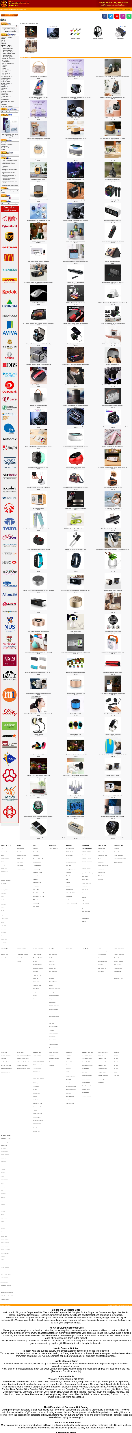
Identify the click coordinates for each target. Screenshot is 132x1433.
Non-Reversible (4, 864)
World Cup (51, 1006)
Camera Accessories (119, 925)
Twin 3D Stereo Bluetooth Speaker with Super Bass (75, 323)
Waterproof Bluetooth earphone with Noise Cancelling (38, 344)
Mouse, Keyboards (86, 872)
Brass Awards (20, 847)
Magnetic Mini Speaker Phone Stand (75, 179)
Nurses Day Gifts (118, 857)
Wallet (34, 957)
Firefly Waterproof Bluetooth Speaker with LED (76, 755)
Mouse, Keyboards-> (8, 63)
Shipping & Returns (6, 144)
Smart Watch (52, 987)
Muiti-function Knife (37, 1034)
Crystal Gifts (4, 1131)
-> (6, 45)
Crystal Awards (21, 850)
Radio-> (4, 66)
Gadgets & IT (12, 9)
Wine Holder (36, 889)
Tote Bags (3, 1101)
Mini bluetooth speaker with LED (112, 179)
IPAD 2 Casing (4, 1070)
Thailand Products (5, 1176)
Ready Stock (20, 997)
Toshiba (2, 1121)
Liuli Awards (20, 857)
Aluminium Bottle (70, 847)
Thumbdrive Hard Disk (87, 997)
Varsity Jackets (4, 859)
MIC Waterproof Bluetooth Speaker (75, 816)
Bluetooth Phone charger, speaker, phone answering (75, 775)
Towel (2, 901)
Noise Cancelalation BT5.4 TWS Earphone (113, 159)
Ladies (51, 947)
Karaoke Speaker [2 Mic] (113, 200)
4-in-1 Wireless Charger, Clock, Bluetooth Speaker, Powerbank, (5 (38, 323)
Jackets (2, 852)
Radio (83, 885)
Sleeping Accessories (103, 1014)
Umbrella (116, 997)
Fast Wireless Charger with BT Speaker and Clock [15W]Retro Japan (112, 76)
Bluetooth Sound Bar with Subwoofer (75, 282)
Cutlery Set (52, 933)
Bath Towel (3, 903)
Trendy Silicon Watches (38, 1016)
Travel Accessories (103, 997)
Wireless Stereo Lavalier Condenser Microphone (113, 241)
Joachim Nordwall (5, 1154)
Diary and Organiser (71, 1004)
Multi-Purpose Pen (102, 935)
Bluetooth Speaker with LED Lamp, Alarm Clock (38, 775)
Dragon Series (4, 1090)
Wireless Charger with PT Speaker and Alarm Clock (112, 97)
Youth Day (100, 869)
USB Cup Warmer (6, 70)
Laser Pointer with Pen (22, 925)
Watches (51, 979)
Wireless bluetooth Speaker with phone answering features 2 (38, 816)
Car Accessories (53, 925)
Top (1, 9)
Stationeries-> (5, 99)
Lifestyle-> (4, 85)
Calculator (68, 999)
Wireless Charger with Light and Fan (75, 302)
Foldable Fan (52, 935)
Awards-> (4, 39)
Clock (50, 928)
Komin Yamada (4, 1156)
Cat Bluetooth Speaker (75, 631)
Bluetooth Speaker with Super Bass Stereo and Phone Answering (38, 590)
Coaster (35, 930)
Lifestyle (51, 920)
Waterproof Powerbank (6, 1009)
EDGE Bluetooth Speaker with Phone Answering (112, 816)
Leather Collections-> (7, 83)
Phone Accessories (119, 920)
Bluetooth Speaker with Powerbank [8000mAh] (113, 282)
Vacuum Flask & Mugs (71, 886)
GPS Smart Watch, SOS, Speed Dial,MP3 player (112, 837)
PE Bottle (68, 874)
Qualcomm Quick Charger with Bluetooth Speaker (76, 446)
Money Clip (35, 943)
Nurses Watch (52, 984)
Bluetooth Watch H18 (75, 734)
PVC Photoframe (37, 1009)
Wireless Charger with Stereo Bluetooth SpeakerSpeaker (75, 364)
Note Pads (68, 1026)
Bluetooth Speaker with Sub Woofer (38, 405)
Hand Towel (3, 911)
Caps (2, 847)
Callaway (3, 1083)
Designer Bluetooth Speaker (112, 775)
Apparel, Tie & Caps (6, 845)
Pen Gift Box (101, 938)
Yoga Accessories (53, 992)
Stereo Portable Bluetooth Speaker (113, 631)
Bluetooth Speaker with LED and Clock (113, 590)
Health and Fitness (118, 852)
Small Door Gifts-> (6, 96)
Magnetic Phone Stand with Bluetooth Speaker (38, 220)
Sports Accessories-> (7, 98)
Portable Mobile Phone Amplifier (112, 261)
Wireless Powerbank (5, 1011)
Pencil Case (36, 874)
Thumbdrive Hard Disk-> (7, 101)
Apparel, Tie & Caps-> (7, 37)
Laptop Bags (36, 867)
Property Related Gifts (54, 967)
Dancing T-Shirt (4, 878)
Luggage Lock (102, 1001)
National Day (101, 862)
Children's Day (101, 850)
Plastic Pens (101, 940)
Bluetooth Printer (120, 37)
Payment (3, 143)
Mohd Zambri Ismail (5, 1159)
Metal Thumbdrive (86, 1019)
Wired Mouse (85, 877)
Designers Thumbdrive (87, 1006)
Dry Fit (2, 885)
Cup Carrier (68, 859)
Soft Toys (51, 975)
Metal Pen (100, 933)
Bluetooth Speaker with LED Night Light (112, 796)
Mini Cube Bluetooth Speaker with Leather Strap (38, 487)
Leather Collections (38, 920)
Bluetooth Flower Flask (75, 796)
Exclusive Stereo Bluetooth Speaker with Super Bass (75, 405)
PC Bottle (68, 872)
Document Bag (37, 857)
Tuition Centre (101, 867)
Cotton (2, 882)
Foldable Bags (36, 862)
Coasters (68, 855)
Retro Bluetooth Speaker (38, 508)
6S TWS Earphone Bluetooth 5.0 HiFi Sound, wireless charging (113, 426)
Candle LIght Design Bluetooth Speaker (75, 241)
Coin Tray (35, 1019)
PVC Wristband (36, 1011)
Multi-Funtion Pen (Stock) (23, 1004)
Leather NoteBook (5, 1073)
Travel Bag (36, 886)
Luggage (35, 869)
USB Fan (4, 71)
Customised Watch (53, 982)
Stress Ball (35, 1051)
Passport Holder (37, 952)
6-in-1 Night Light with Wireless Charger (75, 159)
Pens (99, 920)
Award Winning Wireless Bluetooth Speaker (75, 508)
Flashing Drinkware (70, 862)
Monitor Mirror (5, 62)
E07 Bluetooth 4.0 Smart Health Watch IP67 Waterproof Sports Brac (112, 549)
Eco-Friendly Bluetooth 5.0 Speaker (38, 159)
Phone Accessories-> (7, 91)
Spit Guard (3, 873)
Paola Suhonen (4, 1161)
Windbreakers (4, 862)
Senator (2, 1111)
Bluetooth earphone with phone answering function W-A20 (38, 713)
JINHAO (2, 1088)
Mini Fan (35, 1029)
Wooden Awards (21, 862)
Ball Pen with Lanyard (103, 923)
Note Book (68, 1009)
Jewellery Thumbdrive (87, 1014)
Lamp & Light (4, 920)
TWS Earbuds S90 (75, 118)
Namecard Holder (37, 947)
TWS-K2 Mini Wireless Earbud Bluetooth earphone (75, 529)
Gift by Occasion (102, 845)
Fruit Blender (69, 864)
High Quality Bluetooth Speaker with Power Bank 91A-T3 (38, 672)
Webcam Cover (36, 1054)
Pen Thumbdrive (85, 1026)
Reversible (3, 867)
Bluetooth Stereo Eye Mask (112, 364)
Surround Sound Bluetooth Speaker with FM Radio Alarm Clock (75, 590)
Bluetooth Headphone (98, 37)
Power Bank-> (5, 93)
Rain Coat (116, 1014)
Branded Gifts (4, 1065)
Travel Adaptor (101, 1016)
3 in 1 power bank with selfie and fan (113, 508)
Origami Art (52, 957)
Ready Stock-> (5, 94)
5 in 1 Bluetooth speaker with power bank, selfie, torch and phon (38, 529)
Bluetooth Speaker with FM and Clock (113, 611)
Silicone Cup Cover (37, 1041)
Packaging (4, 88)
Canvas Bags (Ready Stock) (24, 999)
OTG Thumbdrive (86, 1024)
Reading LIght (4, 925)
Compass (51, 999)
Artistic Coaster (37, 1001)
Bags (34, 845)
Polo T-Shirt (3, 880)
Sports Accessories (54, 997)
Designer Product (5, 1144)
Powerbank (3, 1001)
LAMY (2, 1093)
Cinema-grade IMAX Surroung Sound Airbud (38, 118)
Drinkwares (69, 845)
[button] (103, 9)
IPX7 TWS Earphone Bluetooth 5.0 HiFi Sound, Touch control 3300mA (38, 426)
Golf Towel (3, 908)
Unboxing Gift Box (53, 977)
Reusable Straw (69, 876)
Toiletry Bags (36, 884)
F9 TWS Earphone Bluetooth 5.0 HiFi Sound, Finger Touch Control (75, 426)
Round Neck (3, 888)
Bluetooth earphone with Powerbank (75, 344)
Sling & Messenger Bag (39, 879)
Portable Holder (117, 938)
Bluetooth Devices (21, 9)
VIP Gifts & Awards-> (7, 106)
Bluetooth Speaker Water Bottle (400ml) (75, 672)
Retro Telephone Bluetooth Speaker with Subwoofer (76, 487)
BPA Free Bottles (70, 850)
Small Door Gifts (37, 997)
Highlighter (68, 1017)
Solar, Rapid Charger (119, 940)
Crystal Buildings (5, 1136)
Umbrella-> (4, 104)
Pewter (2, 1169)
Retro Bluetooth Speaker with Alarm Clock (38, 467)
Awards (19, 845)
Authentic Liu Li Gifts (5, 1060)
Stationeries (69, 997)
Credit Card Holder (37, 933)
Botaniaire (3, 1081)
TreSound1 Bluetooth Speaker (38, 241)
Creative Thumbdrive (87, 1001)
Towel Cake (3, 916)
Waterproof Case (118, 943)
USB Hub (4, 75)
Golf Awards (20, 855)
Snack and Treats (53, 847)
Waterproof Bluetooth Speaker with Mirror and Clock (38, 364)
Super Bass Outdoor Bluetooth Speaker (112, 672)
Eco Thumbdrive (85, 1009)
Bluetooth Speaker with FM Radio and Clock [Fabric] (75, 261)
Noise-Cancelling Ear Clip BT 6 (75, 76)
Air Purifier (51, 923)
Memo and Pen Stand (71, 1022)
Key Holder (35, 938)
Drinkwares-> (4, 43)
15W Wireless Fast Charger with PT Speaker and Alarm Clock (75, 97)
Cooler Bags (36, 852)
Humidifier (51, 943)
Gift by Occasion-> (6, 76)
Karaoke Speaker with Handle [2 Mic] (76, 200)
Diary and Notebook (38, 935)
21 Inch (116, 1001)
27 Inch (116, 1006)
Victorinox (3, 1125)
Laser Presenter (21, 920)
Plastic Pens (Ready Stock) (23, 1009)
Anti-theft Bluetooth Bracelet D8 (112, 734)
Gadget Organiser (37, 864)
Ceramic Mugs (69, 852)
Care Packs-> (4, 42)
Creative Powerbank (5, 999)
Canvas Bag (36, 850)
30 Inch (116, 1009)
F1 (50, 1004)
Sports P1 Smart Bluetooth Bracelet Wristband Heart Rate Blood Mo (38, 570)
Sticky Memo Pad (70, 1034)
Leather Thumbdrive (86, 1016)
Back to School (101, 847)
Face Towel (3, 906)
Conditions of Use (6, 148)
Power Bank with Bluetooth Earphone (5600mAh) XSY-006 (112, 755)
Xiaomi (2, 1128)
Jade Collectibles (4, 1164)
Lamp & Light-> (5, 80)
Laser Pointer (20, 923)
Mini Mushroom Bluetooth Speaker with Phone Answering (38, 652)
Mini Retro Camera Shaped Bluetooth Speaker (113, 344)
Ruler (34, 1014)
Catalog (5, 9)
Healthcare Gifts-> (6, 78)
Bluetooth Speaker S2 (75, 713)
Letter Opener (69, 1019)
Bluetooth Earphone (53, 37)
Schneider (3, 1108)
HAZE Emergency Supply (120, 855)
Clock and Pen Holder (38, 928)
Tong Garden (4, 1118)
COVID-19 (116, 847)
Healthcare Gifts (118, 845)
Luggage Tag (37, 940)
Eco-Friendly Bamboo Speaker (38, 179)
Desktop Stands (118, 928)
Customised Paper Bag (38, 855)
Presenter (19, 930)
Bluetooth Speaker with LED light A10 (76, 693)
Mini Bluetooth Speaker (75, 611)
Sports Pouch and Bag (38, 881)
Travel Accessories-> (7, 103)
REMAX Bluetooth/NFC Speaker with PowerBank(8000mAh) (76, 652)
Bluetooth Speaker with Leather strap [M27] (112, 405)
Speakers (4, 68)
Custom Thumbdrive (86, 1004)
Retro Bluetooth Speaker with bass (38, 76)
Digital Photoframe (54, 962)
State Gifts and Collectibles (7, 1174)
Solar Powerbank (5, 1004)
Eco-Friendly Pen (102, 925)
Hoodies (2, 857)
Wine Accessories (53, 990)
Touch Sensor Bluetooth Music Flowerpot (112, 570)
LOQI (2, 1098)
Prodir (2, 1106)
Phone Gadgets (118, 935)
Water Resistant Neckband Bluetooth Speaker (75, 385)
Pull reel (35, 1039)
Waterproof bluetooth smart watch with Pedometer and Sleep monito (75, 570)
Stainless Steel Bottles (71, 879)
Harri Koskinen (4, 1151)
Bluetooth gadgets (75, 37)
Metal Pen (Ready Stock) (23, 1001)
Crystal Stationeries (5, 1141)
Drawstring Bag (37, 859)
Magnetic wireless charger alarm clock (38, 97)
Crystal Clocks (4, 1138)
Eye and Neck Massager (8, 58)
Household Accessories (54, 940)
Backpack (35, 847)
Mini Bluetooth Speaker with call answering (112, 385)
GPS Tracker (5, 60)
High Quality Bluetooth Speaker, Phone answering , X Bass (75, 837)
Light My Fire (4, 1096)
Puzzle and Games (54, 970)
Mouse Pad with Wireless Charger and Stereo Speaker (38, 446)
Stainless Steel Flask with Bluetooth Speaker (112, 446)
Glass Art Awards (21, 852)
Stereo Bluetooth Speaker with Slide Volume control (38, 796)
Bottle (115, 1011)
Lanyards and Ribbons (6, 870)
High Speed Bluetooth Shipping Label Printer (38, 261)
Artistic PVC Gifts (37, 999)
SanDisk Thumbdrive (86, 1028)
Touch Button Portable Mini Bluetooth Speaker (38, 631)
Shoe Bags (36, 876)
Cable (115, 923)
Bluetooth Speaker (31, 51)
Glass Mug (68, 867)
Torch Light (3, 928)
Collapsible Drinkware (71, 857)
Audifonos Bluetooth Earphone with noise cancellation (75, 220)
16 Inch (116, 999)
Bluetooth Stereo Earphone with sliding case (75, 549)
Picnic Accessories (53, 965)
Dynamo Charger (118, 930)
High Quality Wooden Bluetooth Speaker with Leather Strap (112, 467)
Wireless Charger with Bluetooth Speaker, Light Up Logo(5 (112, 302)
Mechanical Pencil (102, 930)
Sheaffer (3, 1113)
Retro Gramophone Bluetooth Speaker (113, 487)
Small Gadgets (36, 1043)
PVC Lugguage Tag (38, 1006)
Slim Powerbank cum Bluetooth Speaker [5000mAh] (38, 693)
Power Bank (4, 997)
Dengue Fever (117, 850)
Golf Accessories (53, 938)
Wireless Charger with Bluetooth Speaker (75, 467)
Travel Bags (101, 1019)
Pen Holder (68, 1031)
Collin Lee (3, 1146)
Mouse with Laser (21, 928)
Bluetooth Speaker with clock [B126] (112, 220)
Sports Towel (4, 913)
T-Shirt (2, 875)
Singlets (3, 895)
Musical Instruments (54, 955)
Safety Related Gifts (54, 972)
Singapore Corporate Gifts (7, 1171)
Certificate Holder (37, 925)
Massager (52, 952)
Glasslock (3, 1086)
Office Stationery (70, 1029)
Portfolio (35, 955)
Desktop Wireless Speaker (38, 385)
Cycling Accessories (54, 1001)
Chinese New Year (102, 852)
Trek (2, 1123)
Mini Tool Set (36, 1031)
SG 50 (2, 1148)
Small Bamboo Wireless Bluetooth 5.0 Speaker (76, 138)
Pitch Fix (3, 1103)
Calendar (68, 1001)
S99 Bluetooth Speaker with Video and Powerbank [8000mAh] (38, 282)
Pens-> (3, 90)
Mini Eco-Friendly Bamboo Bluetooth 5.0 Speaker (38, 138)
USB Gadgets (6, 73)
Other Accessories (102, 1009)
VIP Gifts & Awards (5, 1058)
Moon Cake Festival (103, 859)
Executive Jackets (5, 855)
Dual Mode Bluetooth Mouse (38, 302)
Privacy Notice (4, 146)
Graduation (100, 857)
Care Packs (52, 845)
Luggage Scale (102, 1004)
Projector (4, 65)
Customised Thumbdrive (38, 1004)
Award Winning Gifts (6, 1063)
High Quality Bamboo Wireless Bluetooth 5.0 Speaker (112, 138)
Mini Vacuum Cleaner (71, 1024)
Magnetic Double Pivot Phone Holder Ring (10, 135)
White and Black (37, 1048)
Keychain (35, 1024)
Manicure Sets (36, 1026)
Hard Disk (84, 1011)
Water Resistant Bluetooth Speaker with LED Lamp (113, 693)
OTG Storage (117, 933)
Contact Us (4, 149)
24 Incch (116, 1004)
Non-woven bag (37, 872)
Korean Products (53, 945)
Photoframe (3, 1078)
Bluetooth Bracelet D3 (38, 755)
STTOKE (2, 1116)
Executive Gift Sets (70, 1014)
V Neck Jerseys (4, 898)
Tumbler (67, 884)
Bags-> (3, 40)
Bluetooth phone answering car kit (38, 837)
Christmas (100, 855)
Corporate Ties (4, 850)
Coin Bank (51, 930)
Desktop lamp (4, 923)
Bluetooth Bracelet (31, 37)
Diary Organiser (70, 1006)
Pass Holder (36, 950)
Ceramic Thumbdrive (87, 999)
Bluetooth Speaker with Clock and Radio (38, 611)
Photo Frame (52, 960)
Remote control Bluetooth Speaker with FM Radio (112, 652)
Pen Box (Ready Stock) (22, 1006)
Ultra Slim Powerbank (6, 1006)
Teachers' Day (101, 864)
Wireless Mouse (85, 879)
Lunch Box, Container (54, 950)
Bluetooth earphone (38, 734)
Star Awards (20, 859)
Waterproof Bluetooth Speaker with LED (38, 200)
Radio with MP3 (85, 887)
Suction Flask (69, 881)
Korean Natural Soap (6, 1167)
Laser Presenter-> (6, 81)
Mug (67, 869)
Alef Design (3, 1068)
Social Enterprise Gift (38, 1046)
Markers (100, 928)
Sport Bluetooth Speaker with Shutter (112, 713)
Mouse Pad (84, 875)
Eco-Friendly (36, 1022)
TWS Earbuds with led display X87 (113, 118)
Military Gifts (4, 86)
